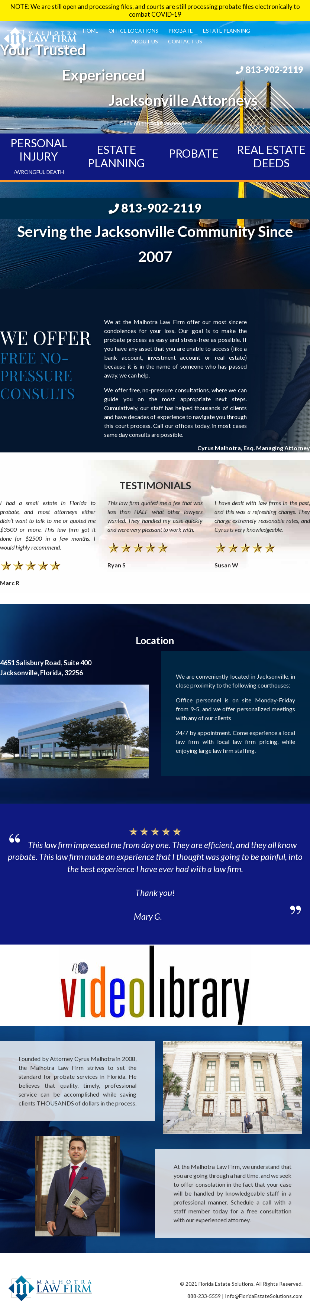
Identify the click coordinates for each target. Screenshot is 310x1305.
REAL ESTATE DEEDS (271, 156)
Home (91, 30)
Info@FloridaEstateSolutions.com (264, 1296)
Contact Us (185, 41)
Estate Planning (226, 30)
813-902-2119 (269, 69)
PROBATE (194, 153)
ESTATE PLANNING (116, 156)
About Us (144, 41)
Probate (180, 30)
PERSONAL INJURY (38, 155)
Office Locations (133, 30)
